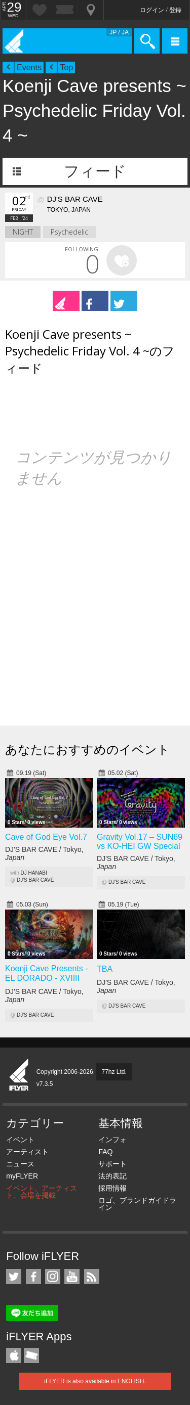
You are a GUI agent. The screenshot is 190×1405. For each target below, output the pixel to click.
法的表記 (112, 1176)
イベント (20, 1140)
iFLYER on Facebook (33, 1276)
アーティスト (27, 1152)
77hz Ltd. (113, 1071)
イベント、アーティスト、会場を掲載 (41, 1191)
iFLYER (19, 1075)
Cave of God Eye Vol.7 (46, 837)
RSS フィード (91, 1276)
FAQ (105, 1152)
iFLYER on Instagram (52, 1276)
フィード (95, 171)
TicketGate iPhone (31, 1355)
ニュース (20, 1164)
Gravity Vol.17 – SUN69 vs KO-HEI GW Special (139, 841)
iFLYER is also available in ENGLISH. (95, 1381)
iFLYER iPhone (13, 1355)
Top (66, 67)
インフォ (112, 1140)
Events (29, 67)
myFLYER (22, 1176)
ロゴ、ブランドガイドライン (137, 1203)
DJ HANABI (34, 873)
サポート (112, 1164)
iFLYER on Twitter (13, 1276)
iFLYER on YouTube (72, 1276)
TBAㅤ (104, 969)
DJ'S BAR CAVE (35, 880)
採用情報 (112, 1188)
